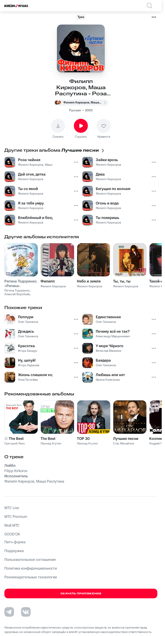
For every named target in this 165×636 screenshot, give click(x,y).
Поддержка (14, 551)
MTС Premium (15, 516)
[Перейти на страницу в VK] (26, 612)
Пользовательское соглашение (30, 559)
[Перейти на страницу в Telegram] (9, 612)
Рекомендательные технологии (30, 577)
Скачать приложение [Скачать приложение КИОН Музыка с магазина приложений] (80, 593)
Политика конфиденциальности (30, 568)
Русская (75, 110)
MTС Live (11, 508)
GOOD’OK (12, 534)
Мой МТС (12, 525)
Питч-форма (14, 542)
